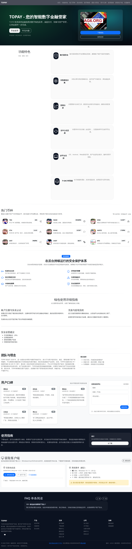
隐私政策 (111, 523)
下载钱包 (100, 33)
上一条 (98, 498)
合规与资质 (87, 528)
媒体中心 (86, 531)
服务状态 (61, 531)
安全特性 (80, 3)
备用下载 (21, 475)
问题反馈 (61, 534)
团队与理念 (95, 3)
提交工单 (61, 537)
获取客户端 (119, 3)
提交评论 (124, 407)
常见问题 (26, 30)
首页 (58, 3)
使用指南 (111, 3)
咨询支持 (100, 37)
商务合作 (86, 534)
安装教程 (33, 475)
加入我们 (86, 523)
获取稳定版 (9, 475)
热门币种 (72, 3)
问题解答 (127, 3)
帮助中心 (61, 528)
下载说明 (61, 526)
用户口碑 (103, 3)
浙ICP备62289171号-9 (55, 543)
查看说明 (126, 461)
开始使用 (14, 30)
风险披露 (111, 526)
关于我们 (86, 526)
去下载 (110, 443)
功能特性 (36, 526)
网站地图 (83, 543)
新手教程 (87, 3)
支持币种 (36, 523)
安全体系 (36, 528)
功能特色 (65, 3)
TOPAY (4, 2)
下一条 (105, 498)
